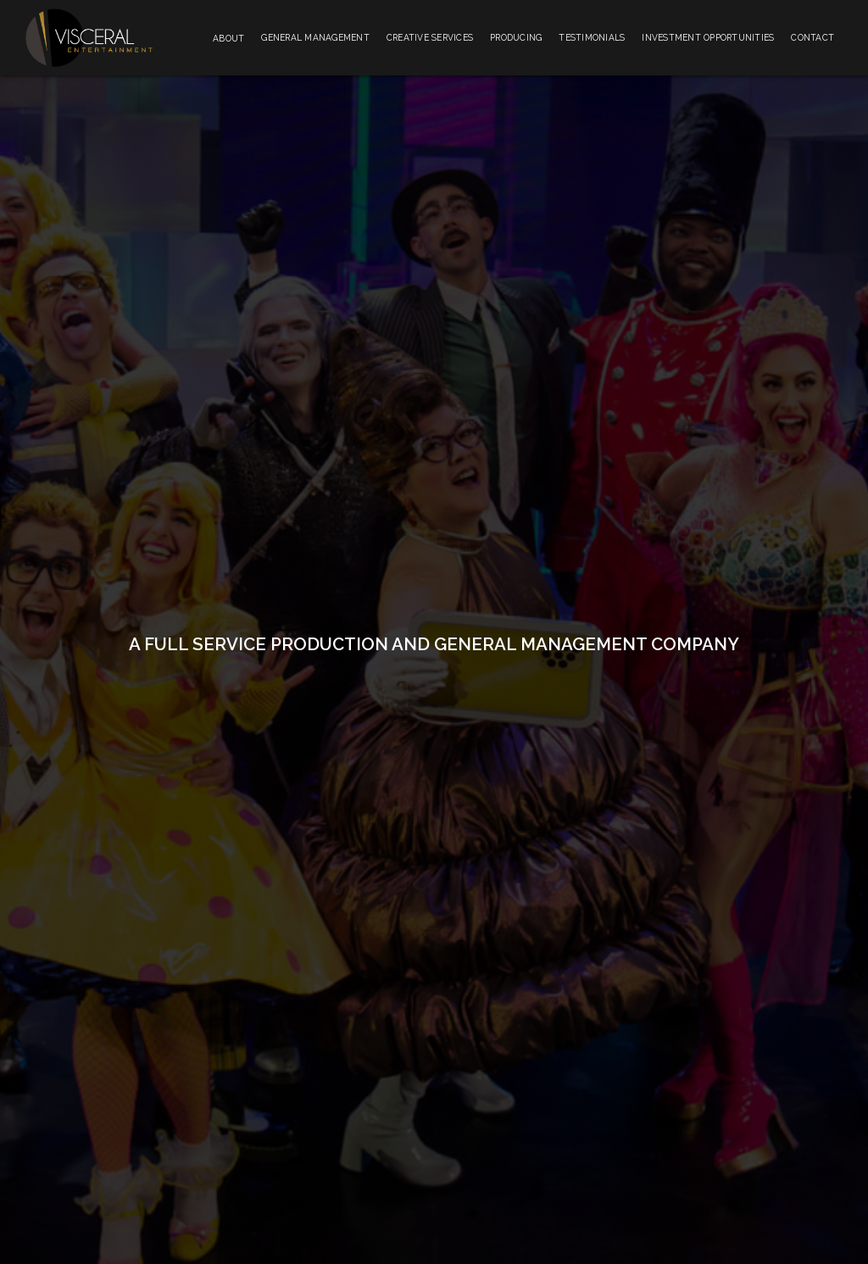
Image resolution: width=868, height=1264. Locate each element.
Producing (516, 37)
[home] (89, 37)
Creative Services (430, 37)
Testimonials (592, 37)
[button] (228, 38)
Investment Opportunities (708, 37)
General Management (315, 37)
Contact (812, 37)
